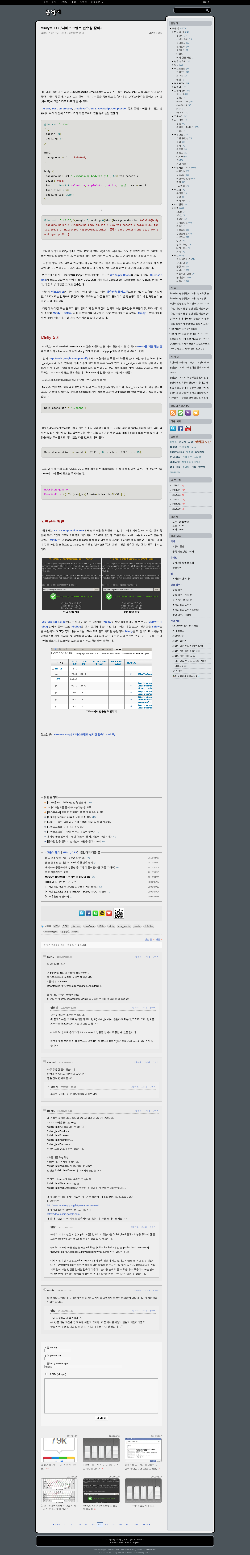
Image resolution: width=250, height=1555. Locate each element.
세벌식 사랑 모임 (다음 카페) (186, 651)
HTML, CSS (70, 852)
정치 (180, 182)
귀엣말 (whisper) (55, 1374)
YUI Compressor (62, 108)
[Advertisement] (101, 63)
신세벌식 (183, 46)
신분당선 (183, 237)
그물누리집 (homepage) (83, 1365)
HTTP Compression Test (69, 530)
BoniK (51, 1110)
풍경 (180, 197)
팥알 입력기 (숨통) (181, 614)
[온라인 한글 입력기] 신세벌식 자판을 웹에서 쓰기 (74, 841)
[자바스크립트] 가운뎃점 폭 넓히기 (66, 826)
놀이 (180, 142)
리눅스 (181, 153)
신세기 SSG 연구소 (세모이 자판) (189, 661)
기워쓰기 (183, 72)
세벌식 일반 (184, 39)
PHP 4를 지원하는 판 (149, 346)
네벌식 (181, 54)
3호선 (180, 215)
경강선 (181, 219)
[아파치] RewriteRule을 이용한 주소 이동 (69, 817)
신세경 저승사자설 (191, 462)
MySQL (182, 112)
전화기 (181, 131)
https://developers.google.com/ (63, 1214)
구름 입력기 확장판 (182, 594)
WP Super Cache (120, 275)
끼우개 (181, 76)
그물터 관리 (53, 852)
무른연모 (181, 134)
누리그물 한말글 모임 (183, 562)
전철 (179, 208)
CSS (56, 926)
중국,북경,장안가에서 (183, 551)
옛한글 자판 (202, 442)
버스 (179, 255)
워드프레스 (182, 83)
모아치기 (182, 50)
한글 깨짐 (175, 457)
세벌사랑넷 (178, 635)
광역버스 (182, 263)
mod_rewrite (124, 926)
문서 (180, 145)
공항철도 (183, 230)
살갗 (180, 79)
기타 (180, 251)
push (193, 447)
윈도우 (181, 149)
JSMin (46, 108)
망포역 (202, 466)
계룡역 (173, 447)
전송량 (64, 931)
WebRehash (150, 1549)
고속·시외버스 (185, 259)
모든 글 (179, 28)
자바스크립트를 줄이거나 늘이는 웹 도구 (69, 807)
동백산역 (200, 452)
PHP (180, 109)
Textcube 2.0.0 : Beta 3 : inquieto (125, 1542)
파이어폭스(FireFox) (54, 621)
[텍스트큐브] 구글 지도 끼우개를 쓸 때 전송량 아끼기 (75, 812)
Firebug (76, 626)
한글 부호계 (182, 61)
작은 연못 (177, 671)
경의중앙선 (184, 222)
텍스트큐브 (57, 291)
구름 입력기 (178, 589)
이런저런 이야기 (185, 167)
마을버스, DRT (185, 273)
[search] (190, 10)
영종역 (189, 452)
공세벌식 (183, 43)
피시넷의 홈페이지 (181, 578)
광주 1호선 (183, 244)
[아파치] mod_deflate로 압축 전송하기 (67, 802)
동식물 (181, 193)
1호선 (181, 211)
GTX (180, 241)
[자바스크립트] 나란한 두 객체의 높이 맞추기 (71, 831)
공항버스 (183, 266)
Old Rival (175, 466)
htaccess (76, 926)
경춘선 (181, 226)
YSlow (107, 621)
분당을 (185, 467)
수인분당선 (184, 233)
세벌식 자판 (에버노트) (183, 656)
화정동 (173, 442)
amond (51, 1062)
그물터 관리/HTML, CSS (53, 33)
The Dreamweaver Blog (126, 1549)
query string (177, 452)
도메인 (181, 98)
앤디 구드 (187, 457)
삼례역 (197, 457)
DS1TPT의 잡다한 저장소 (185, 625)
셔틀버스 (183, 281)
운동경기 (183, 175)
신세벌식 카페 (179, 666)
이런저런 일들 (185, 178)
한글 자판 (181, 32)
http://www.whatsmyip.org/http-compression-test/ (73, 1205)
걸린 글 (150, 939)
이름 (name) (57, 1349)
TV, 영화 (182, 186)
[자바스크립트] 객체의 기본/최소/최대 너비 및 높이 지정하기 (79, 822)
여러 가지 (183, 200)
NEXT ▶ (146, 1525)
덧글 (159, 939)
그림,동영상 (184, 138)
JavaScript (89, 926)
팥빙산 (54, 1007)
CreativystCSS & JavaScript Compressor (100, 108)
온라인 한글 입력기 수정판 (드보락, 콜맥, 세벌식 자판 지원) (79, 836)
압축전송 (149, 926)
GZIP (65, 926)
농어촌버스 (183, 277)
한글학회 (176, 567)
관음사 (182, 442)
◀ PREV (56, 1525)
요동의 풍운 (178, 546)
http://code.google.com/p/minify (68, 358)
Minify (56, 312)
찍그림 (179, 189)
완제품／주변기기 (187, 127)
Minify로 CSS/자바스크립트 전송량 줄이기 (72, 27)
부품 (180, 123)
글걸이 (122, 1539)
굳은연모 (180, 120)
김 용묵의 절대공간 (182, 599)
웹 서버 (182, 94)
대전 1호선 (183, 248)
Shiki (122, 1553)
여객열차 (180, 204)
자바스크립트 (51, 931)
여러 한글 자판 (185, 57)
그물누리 (180, 116)
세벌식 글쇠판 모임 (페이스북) (187, 645)
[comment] (101, 1395)
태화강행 (175, 461)
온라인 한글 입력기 (182, 604)
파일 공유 (183, 164)
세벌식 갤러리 (179, 640)
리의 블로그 (178, 630)
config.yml (175, 472)
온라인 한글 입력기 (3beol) (185, 609)
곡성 (190, 442)
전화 (193, 466)
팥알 (160, 33)
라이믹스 (180, 87)
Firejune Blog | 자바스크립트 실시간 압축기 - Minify (84, 734)
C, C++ (181, 156)
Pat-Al (147, 1553)
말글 (178, 65)
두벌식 (181, 35)
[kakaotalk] (102, 916)
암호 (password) (57, 1357)
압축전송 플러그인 (117, 291)
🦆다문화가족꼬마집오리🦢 (186, 676)
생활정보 (183, 171)
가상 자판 (184, 447)
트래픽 (75, 931)
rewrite (137, 926)
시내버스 (183, 270)
